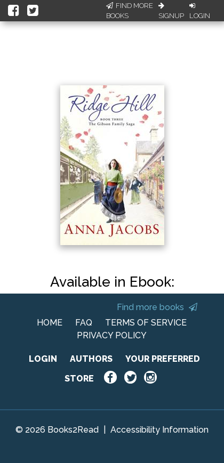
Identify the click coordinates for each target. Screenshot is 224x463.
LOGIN (43, 359)
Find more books (157, 307)
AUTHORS (91, 359)
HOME (49, 323)
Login (199, 11)
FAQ (83, 323)
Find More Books (129, 11)
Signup (171, 11)
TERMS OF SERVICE (146, 323)
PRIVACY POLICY (112, 335)
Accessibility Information (159, 430)
